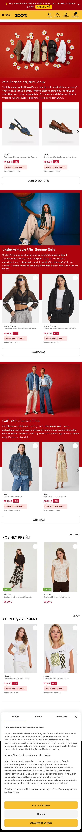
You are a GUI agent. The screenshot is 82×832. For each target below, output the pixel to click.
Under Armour (10, 325)
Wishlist (57, 15)
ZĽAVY (76, 615)
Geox (6, 154)
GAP (6, 493)
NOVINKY (75, 534)
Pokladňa (75, 15)
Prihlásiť (66, 15)
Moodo (7, 594)
